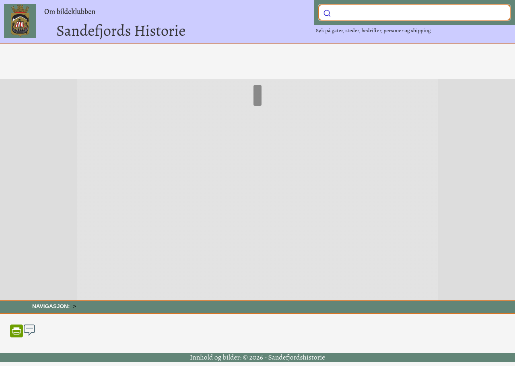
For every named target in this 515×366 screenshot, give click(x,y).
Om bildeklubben (69, 12)
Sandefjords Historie (120, 30)
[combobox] (414, 12)
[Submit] (327, 12)
